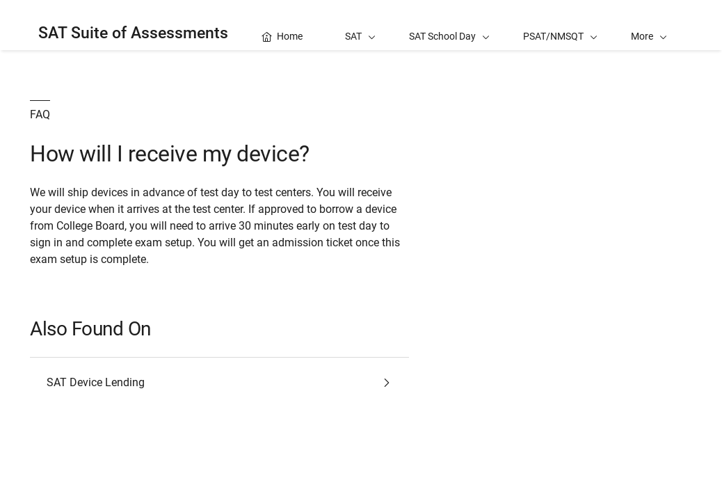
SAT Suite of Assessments (133, 33)
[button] (649, 25)
